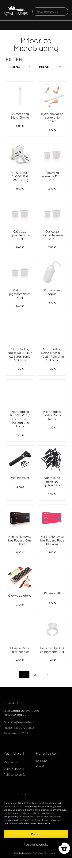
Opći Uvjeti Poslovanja (44, 853)
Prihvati (36, 834)
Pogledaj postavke (36, 844)
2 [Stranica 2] (35, 674)
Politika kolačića (22, 853)
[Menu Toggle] (36, 25)
